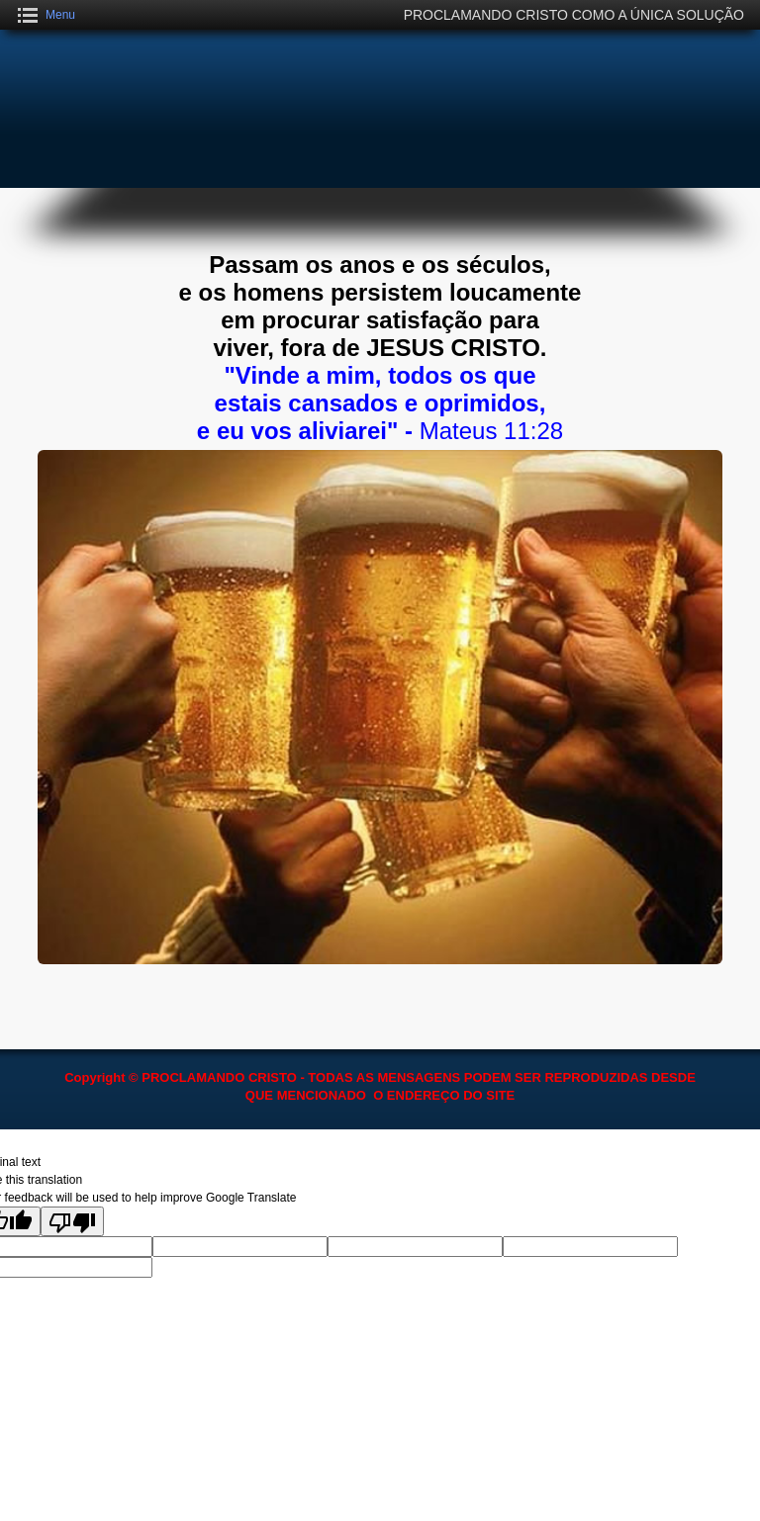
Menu (60, 15)
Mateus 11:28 (491, 430)
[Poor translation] (72, 1221)
